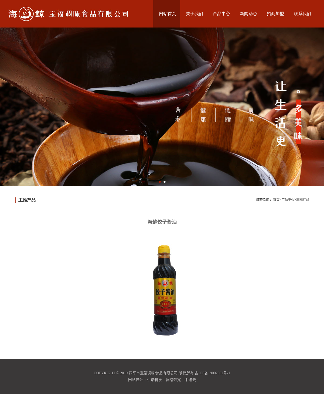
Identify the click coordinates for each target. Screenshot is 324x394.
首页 (276, 199)
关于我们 (194, 13)
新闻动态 (248, 13)
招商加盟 (275, 13)
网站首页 (167, 13)
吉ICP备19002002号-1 (212, 373)
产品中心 (221, 13)
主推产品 (302, 199)
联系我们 (302, 13)
